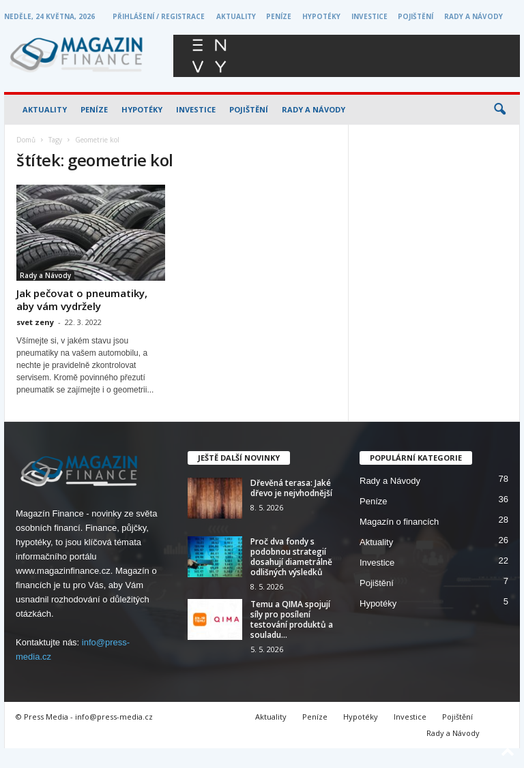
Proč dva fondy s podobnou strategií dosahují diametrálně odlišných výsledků (291, 557)
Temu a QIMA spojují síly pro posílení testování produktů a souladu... (291, 619)
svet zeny (35, 322)
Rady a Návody (473, 16)
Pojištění (415, 16)
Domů (25, 139)
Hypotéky (321, 16)
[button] (499, 110)
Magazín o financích (399, 522)
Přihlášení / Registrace (159, 16)
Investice (369, 16)
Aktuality (236, 16)
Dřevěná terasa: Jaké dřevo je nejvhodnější (291, 488)
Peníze (278, 16)
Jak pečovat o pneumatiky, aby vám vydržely (81, 299)
